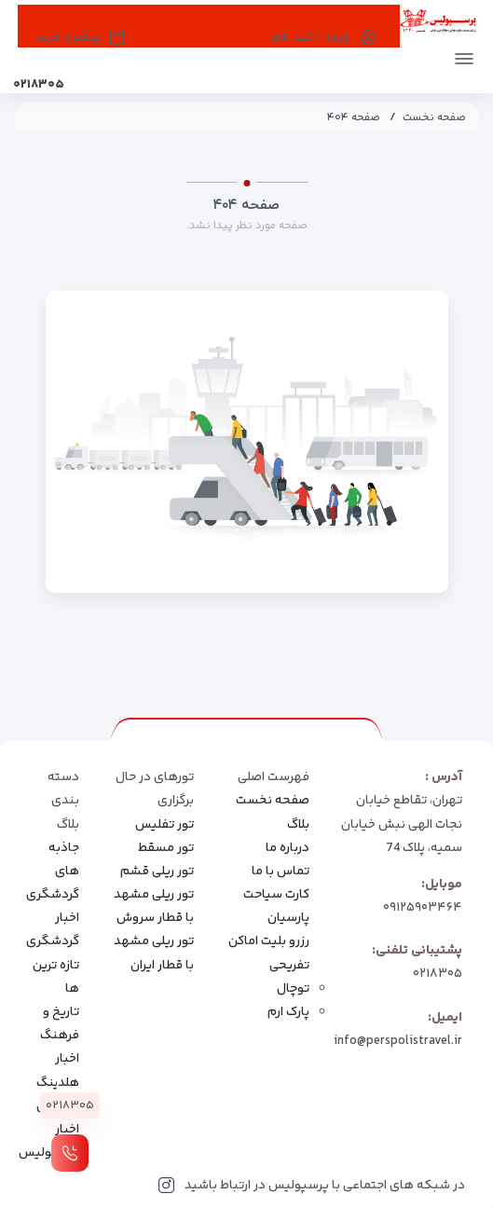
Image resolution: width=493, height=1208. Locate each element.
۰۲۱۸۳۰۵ (437, 974)
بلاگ (298, 825)
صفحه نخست (434, 118)
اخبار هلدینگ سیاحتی (57, 1082)
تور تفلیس (164, 825)
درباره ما (287, 848)
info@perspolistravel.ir (398, 1041)
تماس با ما (280, 871)
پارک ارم (288, 1012)
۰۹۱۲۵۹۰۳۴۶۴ (422, 908)
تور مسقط (166, 848)
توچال (293, 989)
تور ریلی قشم (157, 871)
